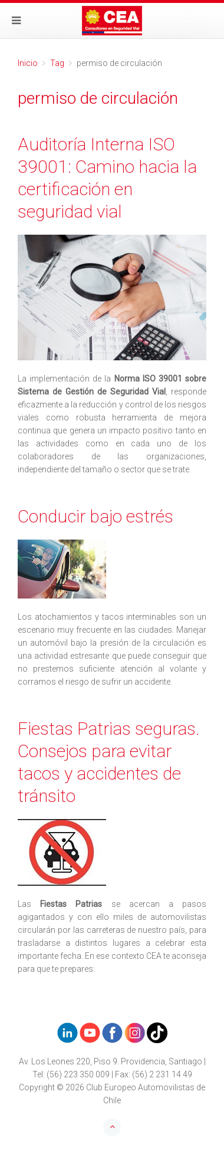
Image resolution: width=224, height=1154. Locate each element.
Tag (57, 63)
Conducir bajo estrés (95, 516)
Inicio (28, 63)
